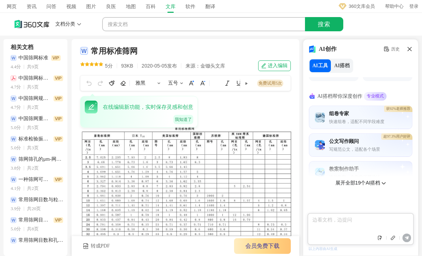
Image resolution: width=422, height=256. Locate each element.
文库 (171, 6)
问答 (51, 6)
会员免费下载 (262, 246)
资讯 (32, 6)
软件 (190, 6)
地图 (131, 6)
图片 (91, 6)
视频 (71, 6)
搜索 (324, 24)
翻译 (210, 6)
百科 (151, 6)
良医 (111, 6)
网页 (12, 6)
